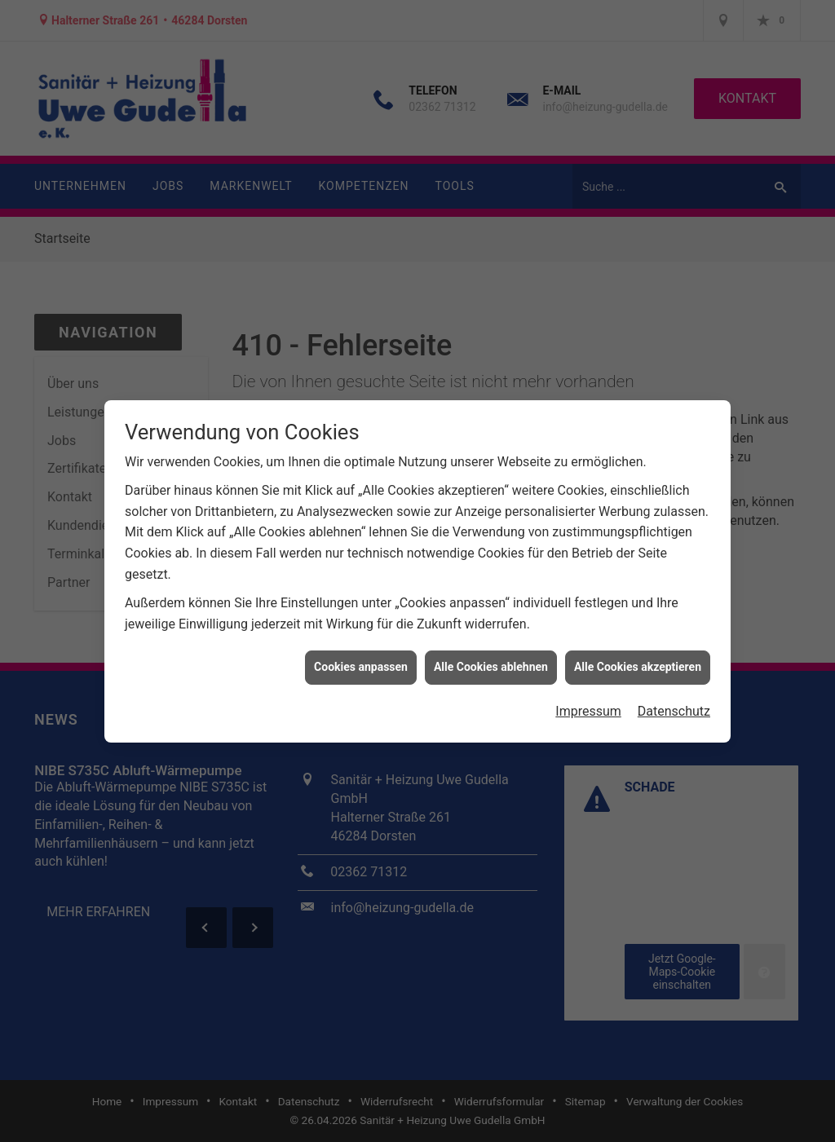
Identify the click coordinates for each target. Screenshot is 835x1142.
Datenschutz (674, 704)
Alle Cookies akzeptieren (637, 659)
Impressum (588, 704)
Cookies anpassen (361, 659)
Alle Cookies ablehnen (491, 659)
